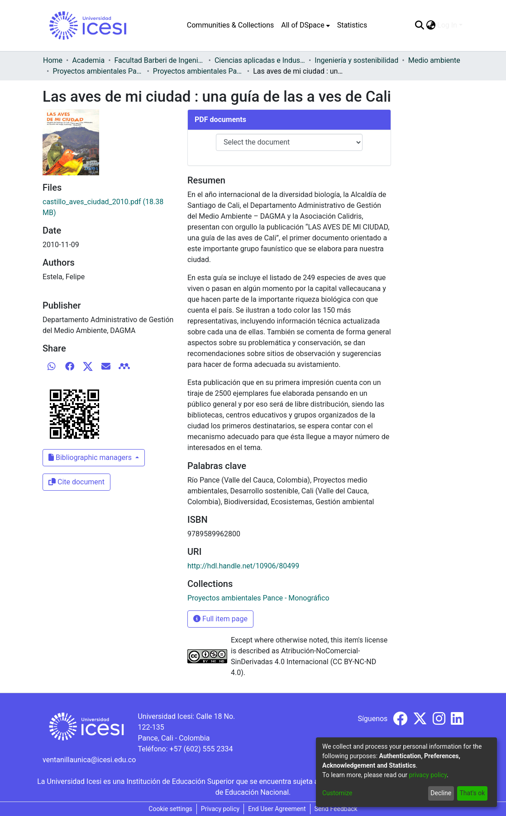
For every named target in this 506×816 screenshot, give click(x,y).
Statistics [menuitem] (352, 25)
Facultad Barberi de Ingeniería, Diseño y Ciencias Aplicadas (160, 60)
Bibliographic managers (91, 457)
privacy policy (428, 774)
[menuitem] (305, 25)
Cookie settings (170, 808)
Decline (440, 793)
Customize (337, 793)
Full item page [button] (220, 618)
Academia (88, 60)
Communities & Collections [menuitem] (230, 25)
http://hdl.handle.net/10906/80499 (243, 566)
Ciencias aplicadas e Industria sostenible (260, 60)
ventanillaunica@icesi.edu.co (89, 759)
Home (52, 60)
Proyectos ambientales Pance (98, 71)
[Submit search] (419, 25)
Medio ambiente (434, 60)
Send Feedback (336, 808)
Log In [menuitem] (447, 25)
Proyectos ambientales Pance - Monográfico (198, 71)
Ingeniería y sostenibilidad (356, 60)
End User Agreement (277, 808)
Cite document (76, 482)
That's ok (472, 793)
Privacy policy (220, 808)
